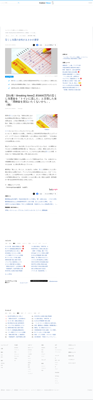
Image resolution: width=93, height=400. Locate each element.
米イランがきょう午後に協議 (12, 257)
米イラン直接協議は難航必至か (13, 248)
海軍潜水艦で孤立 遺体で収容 (13, 259)
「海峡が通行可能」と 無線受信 (16, 334)
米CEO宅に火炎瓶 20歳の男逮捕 (13, 270)
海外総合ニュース (23, 30)
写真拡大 (47, 129)
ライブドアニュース (45, 3)
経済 (22, 313)
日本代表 (30, 349)
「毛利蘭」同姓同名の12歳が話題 (71, 89)
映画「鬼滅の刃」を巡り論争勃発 (71, 69)
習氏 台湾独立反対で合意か (38, 268)
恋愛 (56, 347)
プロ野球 (30, 354)
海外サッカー (30, 347)
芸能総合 (43, 347)
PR (15, 360)
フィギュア (30, 373)
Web (15, 351)
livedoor (90, 2)
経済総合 (16, 347)
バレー (29, 371)
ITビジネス (16, 356)
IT (25, 313)
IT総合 (15, 358)
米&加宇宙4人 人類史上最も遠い (39, 248)
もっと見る (8, 274)
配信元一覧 (71, 355)
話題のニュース (72, 352)
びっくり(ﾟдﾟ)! (23, 35)
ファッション (58, 351)
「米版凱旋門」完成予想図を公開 (14, 268)
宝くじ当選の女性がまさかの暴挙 (22, 39)
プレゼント (43, 368)
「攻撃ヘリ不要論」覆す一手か (39, 251)
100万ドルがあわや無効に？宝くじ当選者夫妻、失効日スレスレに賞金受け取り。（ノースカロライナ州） (37, 204)
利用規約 (16, 390)
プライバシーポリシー (24, 390)
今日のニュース (72, 345)
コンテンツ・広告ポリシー (37, 390)
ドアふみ (53, 2)
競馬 (29, 364)
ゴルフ (29, 358)
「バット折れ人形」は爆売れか (71, 76)
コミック (57, 382)
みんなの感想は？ (49, 45)
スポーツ (24, 243)
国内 (10, 243)
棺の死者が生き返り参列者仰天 (16, 323)
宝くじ (7, 35)
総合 (6, 313)
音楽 (42, 349)
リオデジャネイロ (29, 210)
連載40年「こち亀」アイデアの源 (71, 65)
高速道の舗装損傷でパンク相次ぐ (71, 74)
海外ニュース (15, 30)
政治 (14, 313)
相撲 (29, 367)
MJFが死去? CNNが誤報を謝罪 (39, 266)
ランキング (71, 348)
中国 (2, 367)
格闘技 (29, 362)
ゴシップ (34, 243)
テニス (29, 360)
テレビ (42, 356)
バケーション (13, 210)
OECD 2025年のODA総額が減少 (40, 262)
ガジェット (16, 354)
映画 (42, 363)
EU (16, 35)
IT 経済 (18, 243)
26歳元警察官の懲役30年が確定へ (72, 67)
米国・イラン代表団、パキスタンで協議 (45, 334)
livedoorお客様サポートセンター (51, 390)
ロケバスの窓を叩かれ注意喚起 (71, 85)
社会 (2, 354)
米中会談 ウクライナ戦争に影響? (40, 253)
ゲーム (56, 380)
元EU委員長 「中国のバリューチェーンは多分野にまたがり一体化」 (52, 337)
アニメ (56, 378)
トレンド (45, 243)
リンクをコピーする (41, 45)
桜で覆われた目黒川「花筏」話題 (71, 80)
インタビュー (71, 359)
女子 (40, 243)
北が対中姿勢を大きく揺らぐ (12, 251)
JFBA (6, 210)
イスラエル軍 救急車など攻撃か (39, 259)
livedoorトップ (9, 390)
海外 (14, 243)
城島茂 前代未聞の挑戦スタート (71, 87)
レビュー (43, 366)
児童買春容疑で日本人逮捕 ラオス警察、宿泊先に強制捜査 (50, 330)
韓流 (42, 351)
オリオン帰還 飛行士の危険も (13, 264)
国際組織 (44, 210)
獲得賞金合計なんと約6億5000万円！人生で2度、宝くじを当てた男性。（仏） (29, 201)
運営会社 (3, 390)
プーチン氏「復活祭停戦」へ (39, 270)
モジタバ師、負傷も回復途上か (13, 246)
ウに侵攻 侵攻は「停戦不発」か (39, 246)
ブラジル (20, 210)
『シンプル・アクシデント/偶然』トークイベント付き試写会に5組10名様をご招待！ (75, 57)
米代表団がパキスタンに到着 (12, 253)
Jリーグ (29, 351)
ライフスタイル (58, 349)
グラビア (43, 354)
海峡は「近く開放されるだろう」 (40, 257)
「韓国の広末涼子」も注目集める (14, 266)
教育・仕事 (57, 360)
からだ (56, 362)
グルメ (56, 368)
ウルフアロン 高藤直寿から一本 (71, 78)
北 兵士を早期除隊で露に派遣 (39, 255)
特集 (42, 370)
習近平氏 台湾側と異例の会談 (39, 264)
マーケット (16, 349)
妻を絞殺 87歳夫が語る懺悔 (70, 72)
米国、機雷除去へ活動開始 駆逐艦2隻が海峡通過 (47, 325)
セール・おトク (72, 363)
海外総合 (3, 363)
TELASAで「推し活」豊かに (70, 83)
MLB (29, 356)
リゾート (38, 210)
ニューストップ (8, 30)
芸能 (29, 243)
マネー (56, 364)
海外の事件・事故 (31, 35)
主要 (6, 243)
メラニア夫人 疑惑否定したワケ (13, 262)
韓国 (2, 365)
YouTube (57, 372)
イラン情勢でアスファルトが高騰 (14, 255)
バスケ (29, 369)
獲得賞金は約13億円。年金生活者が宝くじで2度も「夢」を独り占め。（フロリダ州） (31, 199)
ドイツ (12, 35)
